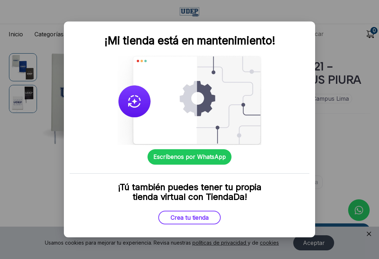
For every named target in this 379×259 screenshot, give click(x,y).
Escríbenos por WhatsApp (189, 156)
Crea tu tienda (189, 217)
